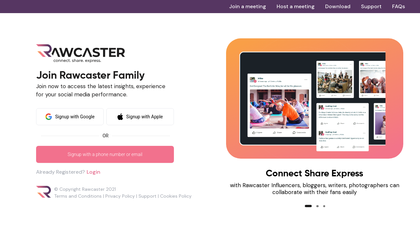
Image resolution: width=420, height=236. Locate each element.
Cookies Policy (176, 196)
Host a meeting (296, 6)
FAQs (398, 6)
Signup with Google (69, 116)
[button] (308, 206)
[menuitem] (247, 6)
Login (93, 171)
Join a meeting (247, 6)
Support (371, 6)
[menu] (317, 6)
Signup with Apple (140, 116)
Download (337, 6)
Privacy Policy (120, 196)
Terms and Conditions (78, 196)
